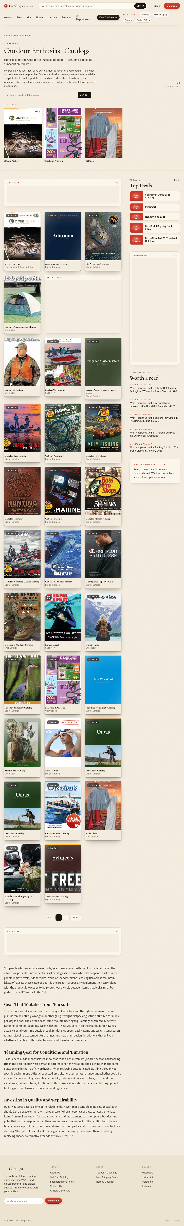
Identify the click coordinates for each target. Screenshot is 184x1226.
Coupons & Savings (106, 1172)
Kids (29, 17)
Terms (166, 1220)
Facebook (147, 1172)
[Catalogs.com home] (19, 6)
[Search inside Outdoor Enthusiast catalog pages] (43, 95)
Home (39, 17)
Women (8, 17)
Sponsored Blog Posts (62, 1181)
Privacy (176, 1220)
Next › (76, 917)
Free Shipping (161, 14)
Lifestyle (52, 17)
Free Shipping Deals (107, 1177)
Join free (172, 6)
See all (177, 180)
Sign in (157, 6)
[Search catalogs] (93, 5)
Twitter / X (147, 1177)
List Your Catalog (59, 1177)
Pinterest (147, 1186)
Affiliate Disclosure (60, 1190)
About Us (55, 1172)
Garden (128, 20)
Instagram (147, 1181)
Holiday (145, 14)
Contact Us (56, 1186)
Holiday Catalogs (105, 1181)
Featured (66, 17)
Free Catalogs (108, 17)
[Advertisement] (63, 194)
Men (19, 17)
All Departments (83, 17)
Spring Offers (143, 20)
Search (140, 6)
